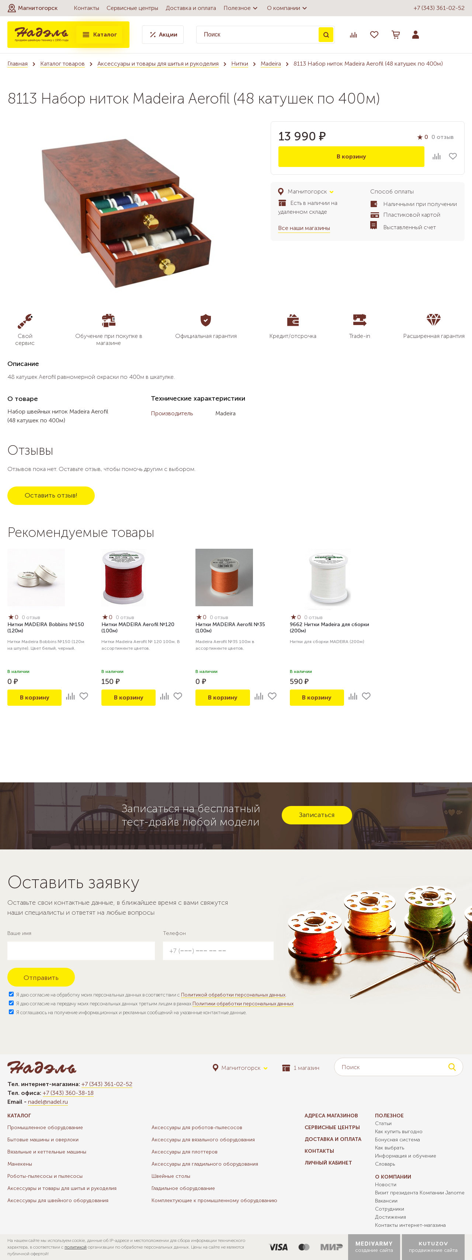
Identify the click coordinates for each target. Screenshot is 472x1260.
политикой (76, 1247)
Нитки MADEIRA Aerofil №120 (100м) (137, 627)
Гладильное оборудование (183, 1188)
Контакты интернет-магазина (410, 1225)
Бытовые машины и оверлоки (43, 1140)
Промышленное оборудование (45, 1127)
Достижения (390, 1217)
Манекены (19, 1164)
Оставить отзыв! (51, 495)
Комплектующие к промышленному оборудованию (214, 1200)
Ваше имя (19, 933)
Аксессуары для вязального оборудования (203, 1140)
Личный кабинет (328, 1163)
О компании (288, 8)
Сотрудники (389, 1209)
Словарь (385, 1164)
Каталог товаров (62, 63)
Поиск (326, 34)
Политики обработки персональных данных (243, 1003)
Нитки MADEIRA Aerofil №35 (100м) (230, 627)
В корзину (351, 156)
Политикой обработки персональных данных (233, 995)
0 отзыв (442, 136)
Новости (385, 1185)
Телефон (174, 933)
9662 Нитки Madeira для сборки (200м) (329, 627)
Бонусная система (397, 1140)
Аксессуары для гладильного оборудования (205, 1164)
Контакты (86, 7)
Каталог (99, 34)
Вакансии (386, 1201)
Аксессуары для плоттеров (185, 1152)
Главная (17, 63)
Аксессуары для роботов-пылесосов (197, 1127)
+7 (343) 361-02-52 (439, 7)
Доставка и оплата (191, 7)
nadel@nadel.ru (48, 1101)
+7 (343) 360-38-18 (68, 1092)
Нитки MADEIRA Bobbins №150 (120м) (45, 627)
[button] (32, 8)
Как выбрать (389, 1148)
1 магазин (300, 1067)
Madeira (271, 63)
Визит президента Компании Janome (420, 1193)
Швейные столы (171, 1176)
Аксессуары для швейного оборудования (57, 1200)
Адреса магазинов (331, 1116)
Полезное (241, 8)
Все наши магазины (304, 227)
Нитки (239, 63)
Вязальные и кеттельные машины (46, 1152)
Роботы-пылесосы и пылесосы (45, 1176)
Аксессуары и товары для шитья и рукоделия (158, 63)
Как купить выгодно (399, 1131)
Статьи (383, 1123)
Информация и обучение (405, 1156)
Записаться (317, 815)
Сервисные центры (132, 7)
